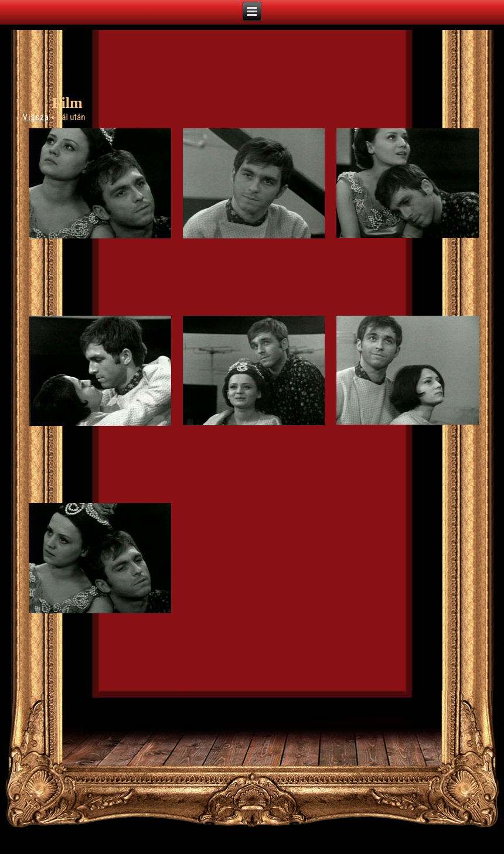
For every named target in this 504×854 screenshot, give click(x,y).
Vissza (36, 117)
